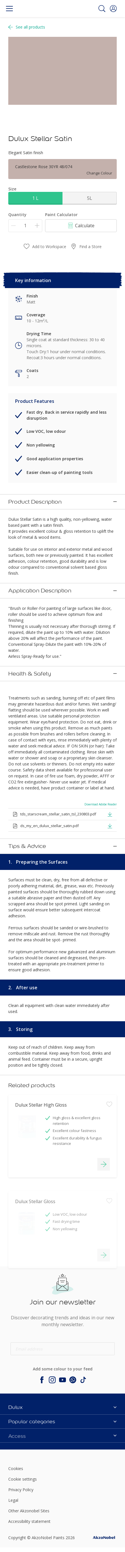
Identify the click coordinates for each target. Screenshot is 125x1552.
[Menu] (9, 8)
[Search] (101, 8)
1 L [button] (35, 198)
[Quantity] (25, 225)
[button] (113, 8)
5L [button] (89, 198)
